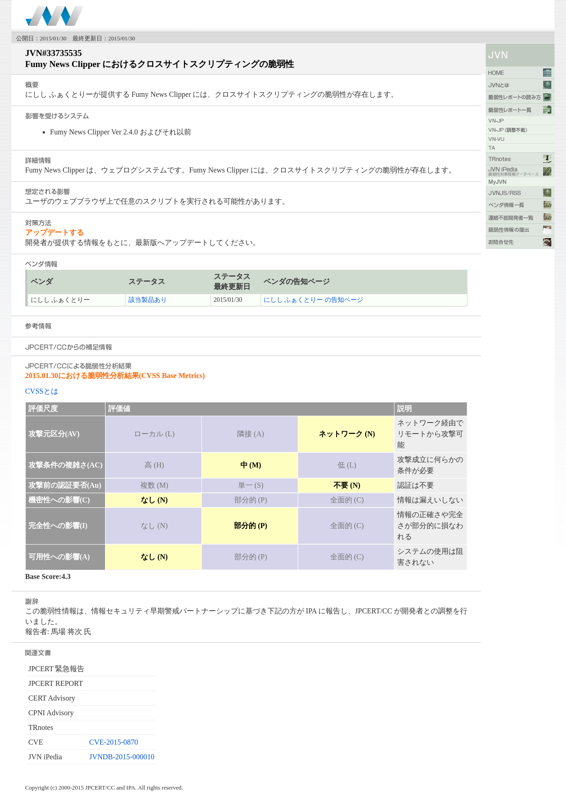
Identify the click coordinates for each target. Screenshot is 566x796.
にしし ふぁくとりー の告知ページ (313, 299)
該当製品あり (147, 299)
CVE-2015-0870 (113, 742)
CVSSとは (41, 391)
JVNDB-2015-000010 (121, 757)
